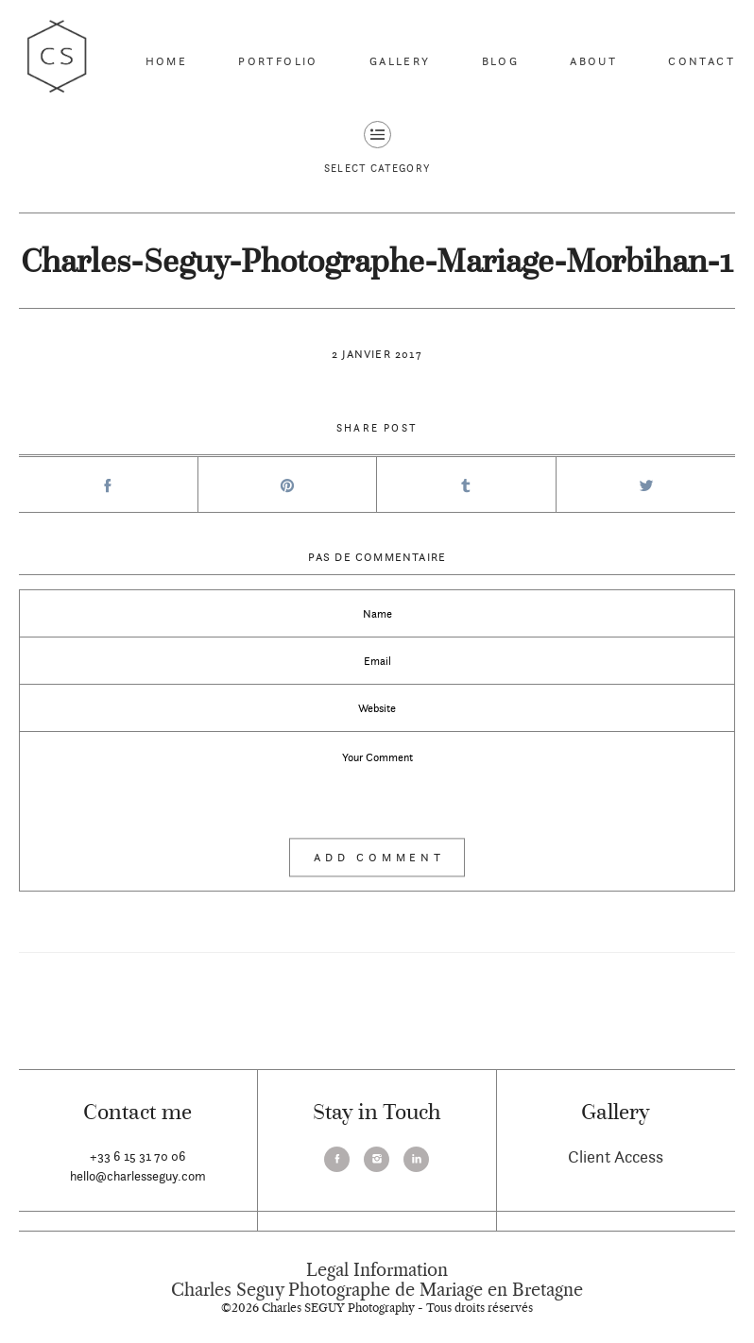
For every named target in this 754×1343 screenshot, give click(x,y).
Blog (501, 61)
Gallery (400, 61)
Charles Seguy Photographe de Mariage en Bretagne (377, 1290)
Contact (701, 61)
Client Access (615, 1156)
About (593, 61)
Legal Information (377, 1270)
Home (167, 61)
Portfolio (278, 61)
